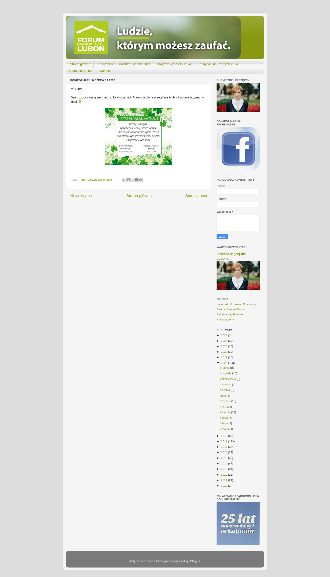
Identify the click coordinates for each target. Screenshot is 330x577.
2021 (224, 357)
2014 (224, 463)
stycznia (225, 428)
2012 (224, 474)
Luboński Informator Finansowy (236, 304)
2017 (224, 446)
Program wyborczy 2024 (174, 64)
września (226, 384)
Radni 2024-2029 (81, 71)
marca (224, 417)
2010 (224, 485)
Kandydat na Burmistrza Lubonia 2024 (123, 64)
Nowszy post (81, 196)
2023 (224, 346)
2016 (224, 452)
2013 (224, 469)
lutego (224, 423)
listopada (226, 373)
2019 (224, 435)
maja (223, 406)
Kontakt (105, 71)
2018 (224, 441)
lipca (223, 395)
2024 (224, 340)
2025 (224, 335)
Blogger (195, 561)
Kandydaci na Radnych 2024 (218, 64)
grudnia (225, 367)
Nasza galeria (225, 319)
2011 (224, 480)
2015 (224, 458)
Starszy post (196, 196)
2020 (224, 362)
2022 (224, 351)
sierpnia (225, 389)
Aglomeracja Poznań (230, 314)
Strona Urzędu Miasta (230, 309)
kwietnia (225, 412)
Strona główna (80, 64)
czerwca (225, 401)
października (228, 379)
